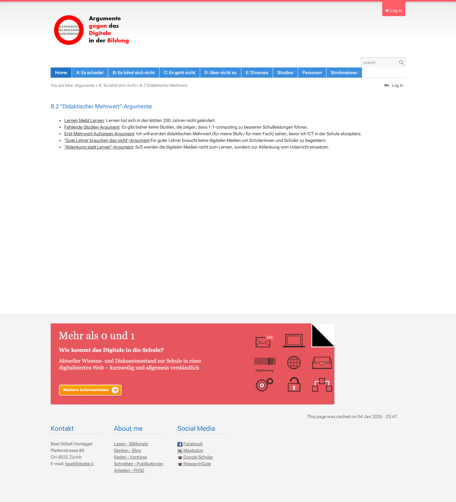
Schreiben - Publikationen (138, 463)
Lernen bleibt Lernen (84, 120)
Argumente (85, 85)
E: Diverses (257, 72)
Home (61, 72)
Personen (312, 72)
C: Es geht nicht (179, 72)
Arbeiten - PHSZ (129, 470)
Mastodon (190, 450)
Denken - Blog (127, 450)
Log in (396, 10)
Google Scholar (195, 457)
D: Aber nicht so (221, 72)
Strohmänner (344, 72)
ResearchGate (194, 463)
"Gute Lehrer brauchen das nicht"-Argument (106, 140)
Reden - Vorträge (130, 457)
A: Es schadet (90, 72)
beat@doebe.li (79, 463)
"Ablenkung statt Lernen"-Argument (98, 146)
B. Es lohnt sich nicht (117, 85)
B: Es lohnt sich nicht (134, 72)
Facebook (190, 443)
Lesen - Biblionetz (131, 443)
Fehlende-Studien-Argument (91, 127)
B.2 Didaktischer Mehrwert (163, 85)
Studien (285, 72)
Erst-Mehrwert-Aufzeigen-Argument (99, 133)
